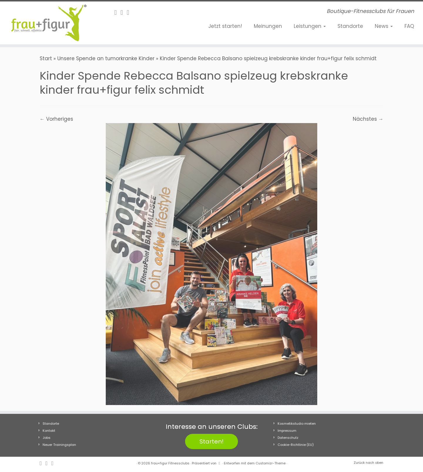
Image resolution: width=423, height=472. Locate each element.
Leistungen (310, 26)
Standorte (350, 26)
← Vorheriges (56, 118)
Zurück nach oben (368, 462)
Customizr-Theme (271, 463)
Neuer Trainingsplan (59, 444)
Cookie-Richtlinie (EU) (296, 444)
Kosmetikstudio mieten (297, 423)
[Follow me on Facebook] (117, 12)
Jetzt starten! (225, 26)
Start (46, 58)
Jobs (47, 437)
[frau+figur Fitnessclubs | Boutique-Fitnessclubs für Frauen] (49, 22)
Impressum (287, 430)
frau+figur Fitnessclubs (170, 463)
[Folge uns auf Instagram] (123, 12)
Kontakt (49, 430)
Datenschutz (288, 437)
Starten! (211, 441)
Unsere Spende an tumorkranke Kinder (106, 58)
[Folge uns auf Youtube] (130, 12)
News (384, 26)
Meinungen (268, 26)
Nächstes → (368, 118)
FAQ (409, 26)
